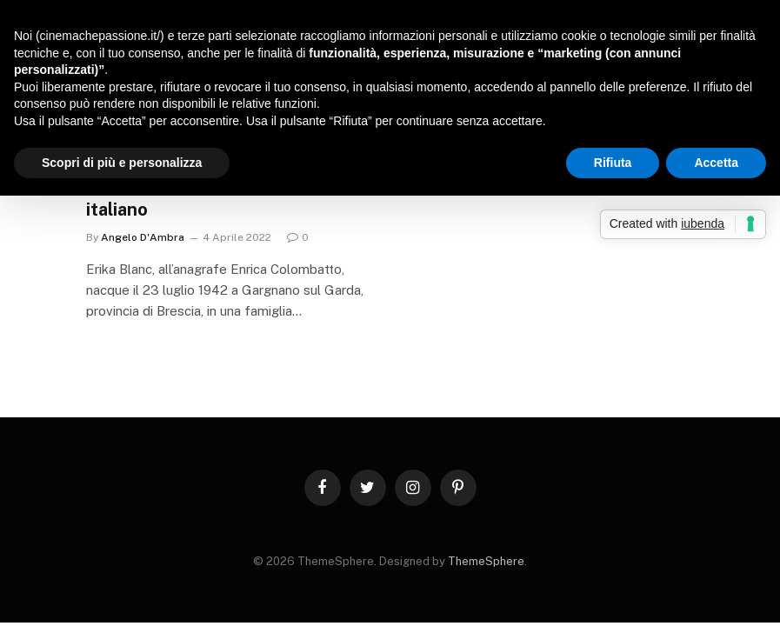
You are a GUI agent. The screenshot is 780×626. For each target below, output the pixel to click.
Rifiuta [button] (613, 163)
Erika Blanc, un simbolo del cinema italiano (228, 198)
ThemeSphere (486, 561)
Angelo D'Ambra (142, 237)
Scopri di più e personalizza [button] (122, 163)
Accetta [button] (716, 163)
